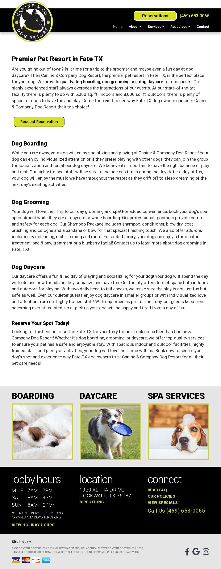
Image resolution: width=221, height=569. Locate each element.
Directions (92, 502)
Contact (203, 26)
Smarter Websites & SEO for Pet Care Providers (77, 552)
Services (156, 26)
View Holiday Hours (33, 525)
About (135, 26)
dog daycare (151, 81)
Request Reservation (39, 121)
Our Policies (161, 496)
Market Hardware (127, 552)
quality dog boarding (80, 81)
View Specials (163, 502)
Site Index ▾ (21, 542)
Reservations (155, 15)
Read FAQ (157, 490)
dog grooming (116, 81)
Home (117, 26)
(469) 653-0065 (194, 16)
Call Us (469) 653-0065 (176, 511)
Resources (180, 26)
